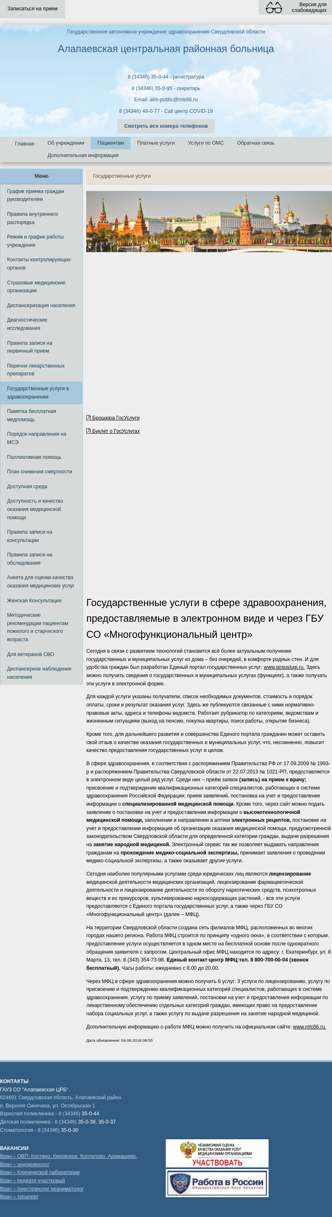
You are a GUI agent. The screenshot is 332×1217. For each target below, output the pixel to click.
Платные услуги (156, 143)
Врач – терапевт (19, 1197)
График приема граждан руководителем (35, 196)
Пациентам (110, 143)
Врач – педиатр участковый (32, 1181)
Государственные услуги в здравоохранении (38, 393)
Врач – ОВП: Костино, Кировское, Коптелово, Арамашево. (68, 1156)
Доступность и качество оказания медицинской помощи (35, 509)
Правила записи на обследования (29, 559)
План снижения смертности (39, 472)
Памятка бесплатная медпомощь (31, 415)
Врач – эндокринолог (24, 1164)
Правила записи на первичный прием (29, 347)
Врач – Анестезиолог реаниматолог (42, 1189)
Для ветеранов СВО (30, 654)
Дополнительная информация (83, 155)
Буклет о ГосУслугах (113, 431)
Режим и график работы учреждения (35, 241)
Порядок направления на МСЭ (36, 438)
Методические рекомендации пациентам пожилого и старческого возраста (37, 627)
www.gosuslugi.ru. (284, 667)
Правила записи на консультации (29, 536)
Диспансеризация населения (41, 305)
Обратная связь (255, 143)
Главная (24, 144)
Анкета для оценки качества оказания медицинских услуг (40, 582)
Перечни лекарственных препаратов (36, 370)
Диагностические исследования (27, 324)
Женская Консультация (34, 601)
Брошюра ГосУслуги (113, 418)
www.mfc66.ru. (309, 1027)
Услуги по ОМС (206, 143)
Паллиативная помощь (34, 457)
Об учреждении (66, 143)
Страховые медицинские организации (36, 287)
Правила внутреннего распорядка (32, 218)
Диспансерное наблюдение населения (39, 673)
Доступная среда (27, 486)
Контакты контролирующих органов (38, 264)
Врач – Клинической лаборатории (40, 1172)
